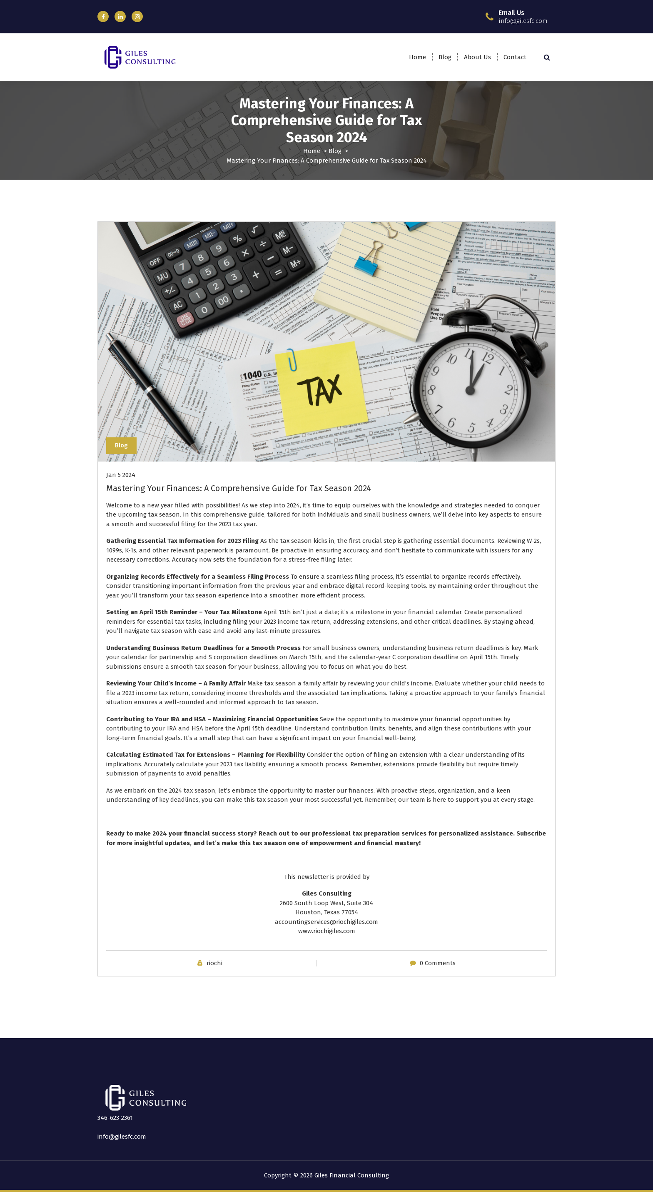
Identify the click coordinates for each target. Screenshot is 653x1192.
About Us (477, 57)
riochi (214, 963)
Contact (514, 57)
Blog (445, 57)
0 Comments (438, 963)
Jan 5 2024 (120, 475)
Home (417, 57)
